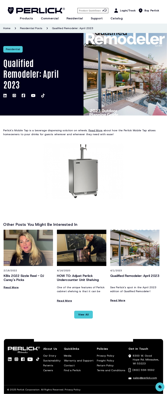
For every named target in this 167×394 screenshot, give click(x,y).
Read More (96, 130)
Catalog (117, 18)
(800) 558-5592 (143, 370)
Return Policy (105, 365)
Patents (48, 365)
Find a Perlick (72, 370)
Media (68, 355)
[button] (50, 350)
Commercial (50, 18)
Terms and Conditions (111, 370)
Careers (48, 370)
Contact (69, 365)
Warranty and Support (79, 360)
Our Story (49, 355)
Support (97, 18)
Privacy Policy (105, 355)
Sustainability (52, 360)
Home (7, 28)
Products (26, 18)
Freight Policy (105, 360)
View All (83, 314)
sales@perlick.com (145, 378)
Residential (75, 18)
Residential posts (31, 28)
